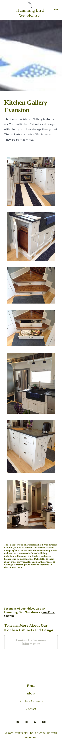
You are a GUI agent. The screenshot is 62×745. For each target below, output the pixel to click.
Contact (31, 709)
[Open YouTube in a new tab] (44, 722)
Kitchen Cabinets (31, 701)
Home (31, 685)
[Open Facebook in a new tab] (18, 722)
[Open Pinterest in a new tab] (35, 722)
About (31, 693)
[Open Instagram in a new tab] (26, 722)
